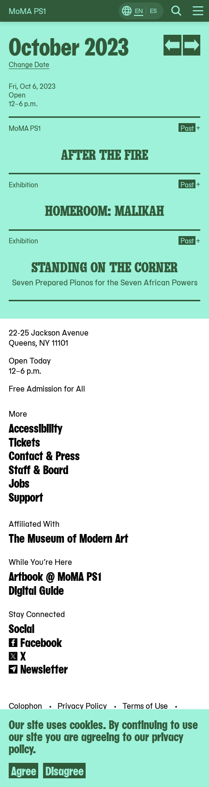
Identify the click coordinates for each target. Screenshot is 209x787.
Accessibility (35, 427)
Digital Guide (36, 589)
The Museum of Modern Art (68, 537)
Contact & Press (44, 455)
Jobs (19, 482)
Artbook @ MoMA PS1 (55, 575)
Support (26, 496)
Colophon (26, 705)
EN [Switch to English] (139, 10)
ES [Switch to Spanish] (153, 10)
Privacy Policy (83, 705)
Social (21, 627)
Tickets (24, 441)
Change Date (29, 64)
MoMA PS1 (27, 11)
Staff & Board (38, 469)
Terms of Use (146, 705)
